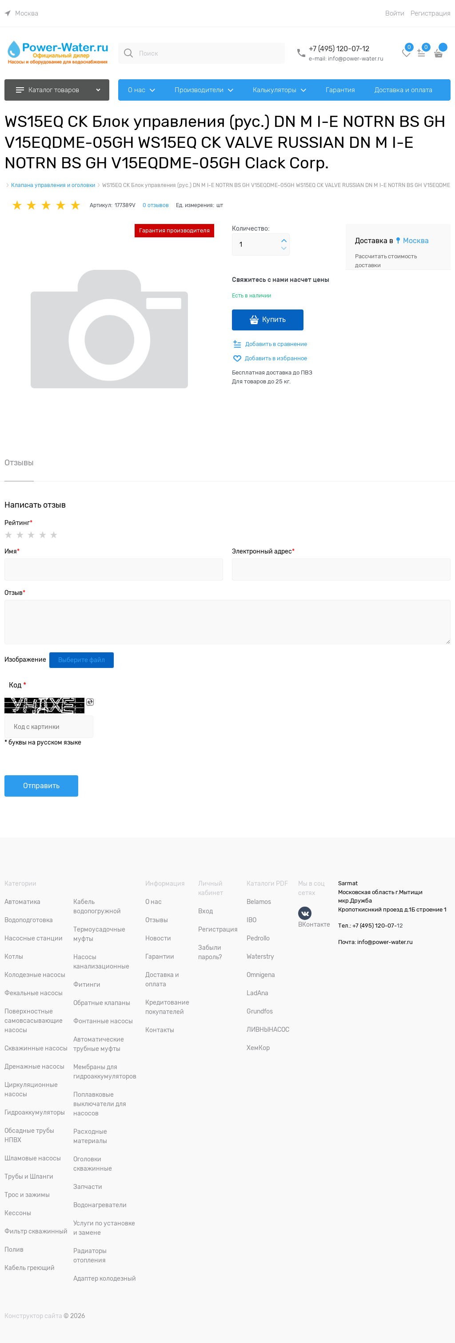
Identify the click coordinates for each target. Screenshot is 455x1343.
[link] (21, 13)
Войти (394, 13)
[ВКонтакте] (304, 913)
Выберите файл (81, 659)
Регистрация (431, 13)
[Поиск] (128, 53)
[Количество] (261, 244)
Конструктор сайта (33, 1315)
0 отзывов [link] (156, 205)
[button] (284, 240)
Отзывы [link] (19, 463)
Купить (274, 320)
